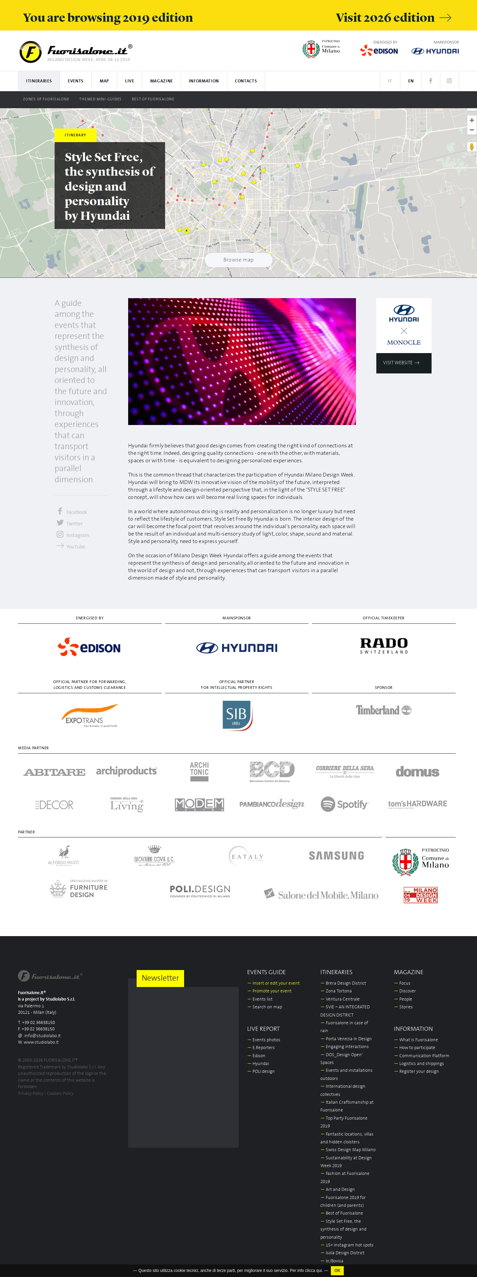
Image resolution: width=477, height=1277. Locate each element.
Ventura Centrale (340, 999)
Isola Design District (342, 1253)
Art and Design (337, 1189)
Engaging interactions (344, 1046)
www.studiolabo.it (41, 1042)
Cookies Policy (60, 1093)
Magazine (161, 81)
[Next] (348, 361)
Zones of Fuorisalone (46, 99)
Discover (405, 991)
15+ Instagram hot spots (347, 1245)
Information (204, 81)
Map (104, 81)
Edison (256, 1056)
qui (319, 1271)
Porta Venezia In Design (346, 1039)
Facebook (71, 512)
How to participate (414, 1047)
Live (129, 81)
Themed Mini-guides (100, 99)
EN (411, 81)
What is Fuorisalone (416, 1040)
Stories (403, 1007)
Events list (260, 999)
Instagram (72, 535)
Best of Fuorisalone (153, 99)
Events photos (263, 1040)
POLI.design (261, 1071)
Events (76, 81)
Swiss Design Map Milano (348, 1150)
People (403, 999)
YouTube (70, 547)
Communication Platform (422, 1056)
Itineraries (39, 81)
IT (390, 81)
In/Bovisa (331, 1261)
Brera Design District (343, 983)
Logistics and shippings (419, 1063)
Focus (402, 983)
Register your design (416, 1071)
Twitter (69, 524)
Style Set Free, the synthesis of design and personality (343, 1229)
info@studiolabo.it (42, 1036)
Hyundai (258, 1063)
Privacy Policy (30, 1093)
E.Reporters (261, 1047)
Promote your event (269, 991)
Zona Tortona (336, 991)
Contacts (246, 81)
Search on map (264, 1007)
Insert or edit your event (273, 983)
